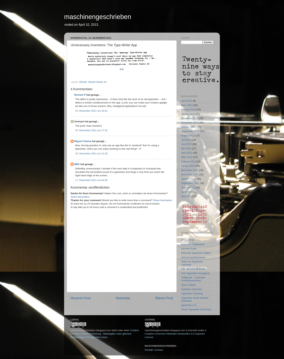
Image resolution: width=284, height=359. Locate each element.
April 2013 (186, 100)
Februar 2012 (188, 161)
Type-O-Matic (188, 284)
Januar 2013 (188, 113)
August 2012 (188, 135)
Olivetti (83, 82)
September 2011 (190, 183)
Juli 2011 (186, 192)
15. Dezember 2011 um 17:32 (91, 130)
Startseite (123, 298)
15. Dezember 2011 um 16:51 (91, 110)
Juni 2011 (186, 196)
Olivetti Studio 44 (97, 82)
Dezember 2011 (190, 170)
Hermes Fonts (189, 248)
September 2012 (190, 131)
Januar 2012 (188, 165)
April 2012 (186, 152)
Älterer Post (164, 298)
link (122, 69)
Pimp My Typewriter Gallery (196, 253)
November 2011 (190, 174)
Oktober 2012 (188, 127)
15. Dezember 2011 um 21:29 (91, 153)
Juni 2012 (186, 144)
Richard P (80, 94)
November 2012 (190, 122)
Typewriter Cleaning (192, 293)
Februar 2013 (188, 109)
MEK (77, 164)
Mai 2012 (186, 148)
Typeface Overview (191, 289)
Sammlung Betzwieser (193, 257)
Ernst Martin (187, 240)
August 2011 (188, 187)
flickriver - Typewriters (193, 244)
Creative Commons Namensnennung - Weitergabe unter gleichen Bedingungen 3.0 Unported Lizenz (104, 334)
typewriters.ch (188, 305)
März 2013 (187, 105)
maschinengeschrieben (97, 16)
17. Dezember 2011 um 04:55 (91, 180)
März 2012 (187, 157)
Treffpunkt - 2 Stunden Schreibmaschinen (193, 279)
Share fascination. (80, 196)
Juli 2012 (186, 140)
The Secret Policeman (193, 269)
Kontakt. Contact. (154, 349)
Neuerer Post (80, 298)
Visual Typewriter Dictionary (196, 309)
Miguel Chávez (82, 141)
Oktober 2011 (188, 179)
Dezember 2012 (190, 118)
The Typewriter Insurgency (195, 273)
